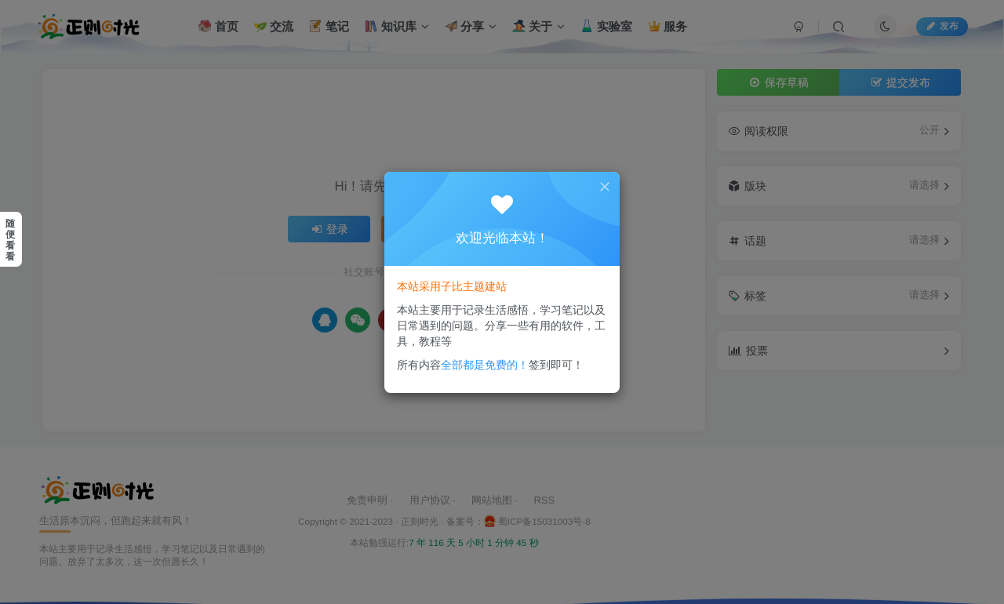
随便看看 (10, 240)
